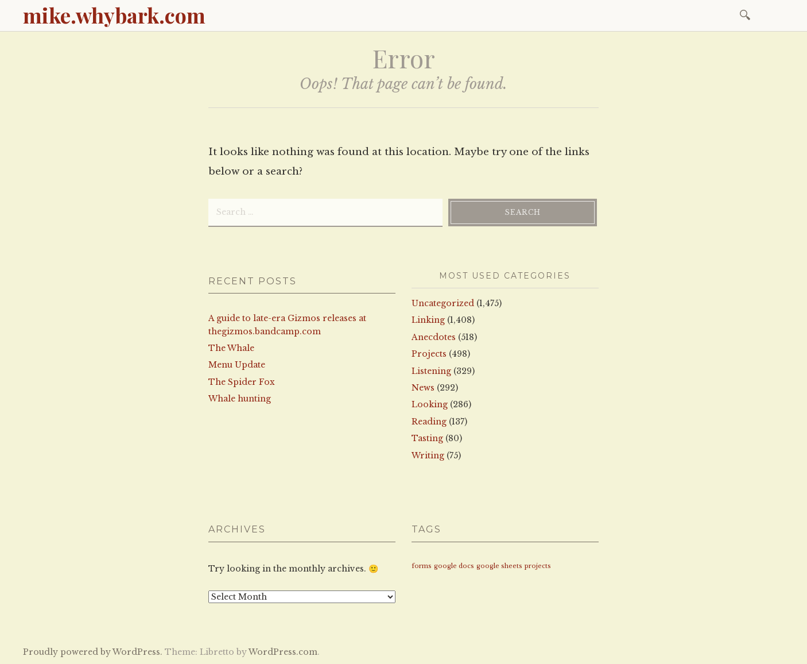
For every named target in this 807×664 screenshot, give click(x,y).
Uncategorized (443, 303)
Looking (430, 404)
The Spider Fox (241, 382)
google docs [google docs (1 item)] (454, 566)
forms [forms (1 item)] (422, 566)
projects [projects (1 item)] (538, 566)
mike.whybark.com (114, 15)
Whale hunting (239, 398)
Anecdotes (434, 337)
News (423, 388)
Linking (428, 320)
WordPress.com (283, 652)
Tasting (427, 438)
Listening (431, 371)
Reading (429, 421)
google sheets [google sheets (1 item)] (499, 566)
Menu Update (236, 365)
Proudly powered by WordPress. (92, 652)
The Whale (231, 348)
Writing (428, 455)
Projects (429, 354)
